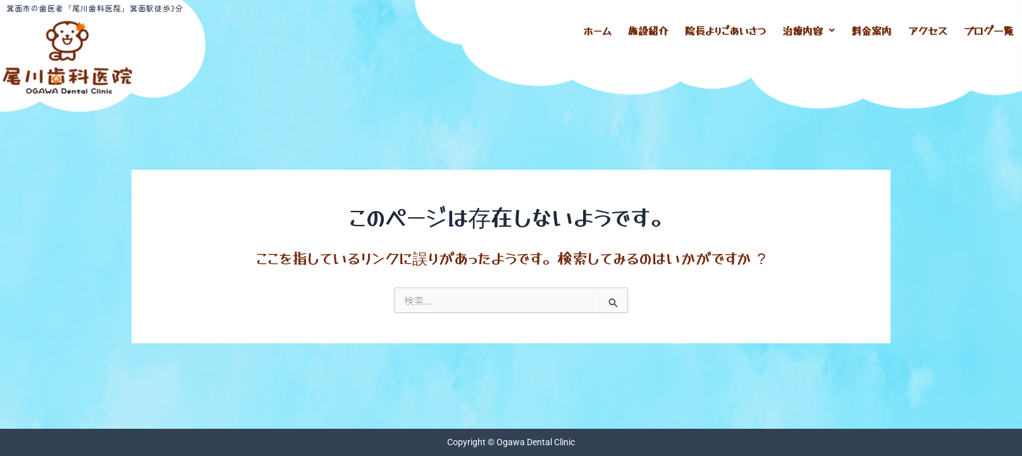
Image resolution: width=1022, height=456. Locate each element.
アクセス (927, 28)
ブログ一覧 (989, 28)
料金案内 (871, 28)
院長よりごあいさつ (725, 28)
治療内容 (808, 28)
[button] (808, 28)
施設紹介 (648, 28)
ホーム (597, 28)
